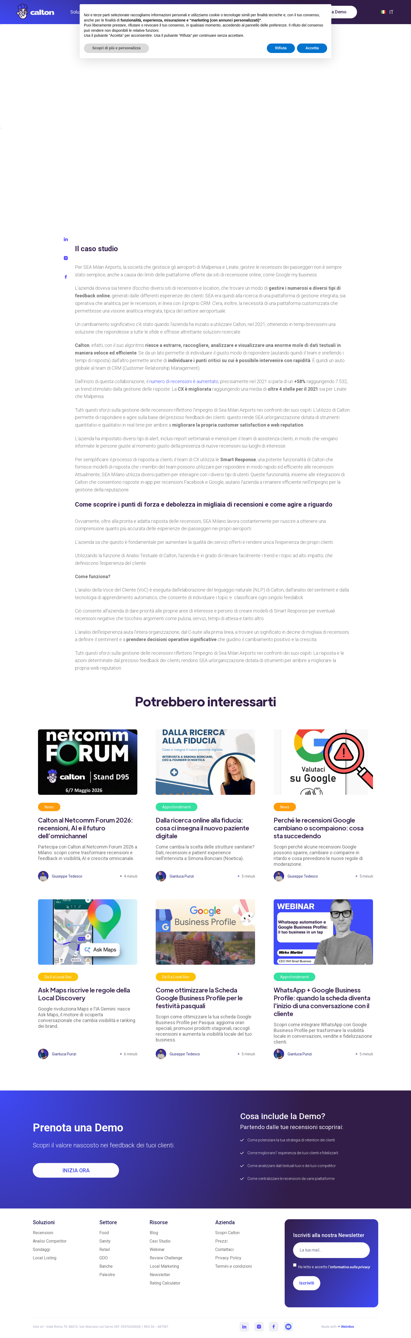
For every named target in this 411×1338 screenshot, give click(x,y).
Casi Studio (160, 1241)
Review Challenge (166, 1257)
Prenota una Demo (329, 11)
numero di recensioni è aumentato (183, 387)
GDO (103, 1257)
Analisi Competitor (50, 1241)
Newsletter (160, 1274)
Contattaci (224, 1249)
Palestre (107, 1274)
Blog (154, 1232)
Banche (106, 1266)
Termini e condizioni (233, 1266)
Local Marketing (164, 1266)
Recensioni (43, 1232)
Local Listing (44, 1257)
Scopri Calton (227, 1232)
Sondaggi (41, 1249)
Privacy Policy (228, 1257)
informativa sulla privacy (350, 1267)
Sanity (105, 1241)
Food (104, 1232)
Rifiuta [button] (281, 1323)
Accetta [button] (312, 1323)
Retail (104, 1249)
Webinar (157, 1249)
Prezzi (221, 1241)
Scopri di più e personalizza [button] (116, 1323)
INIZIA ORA (76, 1176)
